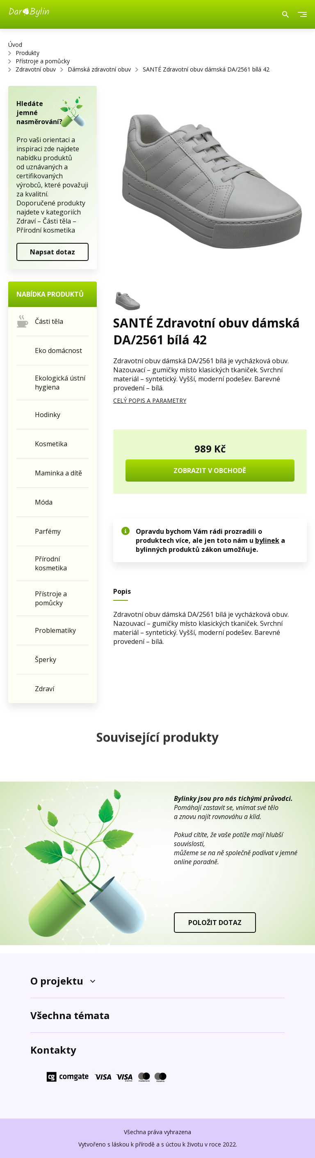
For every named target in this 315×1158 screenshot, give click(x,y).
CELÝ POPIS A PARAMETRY (149, 400)
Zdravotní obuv (36, 69)
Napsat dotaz (52, 251)
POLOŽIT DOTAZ (215, 922)
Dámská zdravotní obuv (99, 69)
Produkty (27, 53)
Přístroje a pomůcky (43, 61)
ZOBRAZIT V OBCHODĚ (209, 470)
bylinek (267, 540)
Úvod (15, 44)
